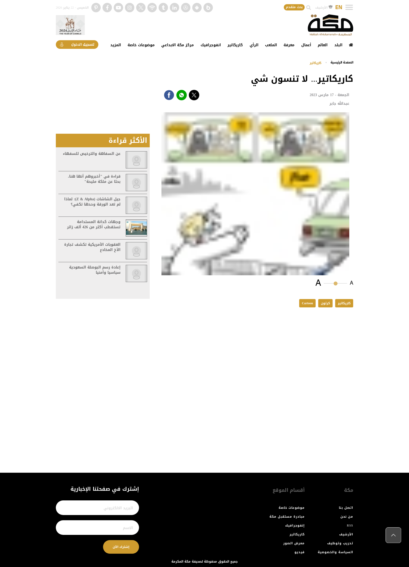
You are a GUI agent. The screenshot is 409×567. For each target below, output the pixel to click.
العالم (323, 45)
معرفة (289, 45)
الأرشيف (324, 7)
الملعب (271, 45)
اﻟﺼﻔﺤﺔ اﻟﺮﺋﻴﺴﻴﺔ (341, 62)
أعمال (306, 45)
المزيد (115, 45)
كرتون (325, 303)
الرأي (254, 45)
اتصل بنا (346, 508)
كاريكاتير (235, 45)
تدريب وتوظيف (340, 543)
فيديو (299, 552)
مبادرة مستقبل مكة (287, 516)
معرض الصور (294, 543)
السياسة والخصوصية (335, 552)
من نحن (346, 516)
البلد (338, 45)
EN (338, 7)
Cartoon (307, 303)
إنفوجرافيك (295, 525)
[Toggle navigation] (349, 7)
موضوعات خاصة (141, 45)
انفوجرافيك (211, 45)
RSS (350, 525)
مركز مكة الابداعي (177, 45)
